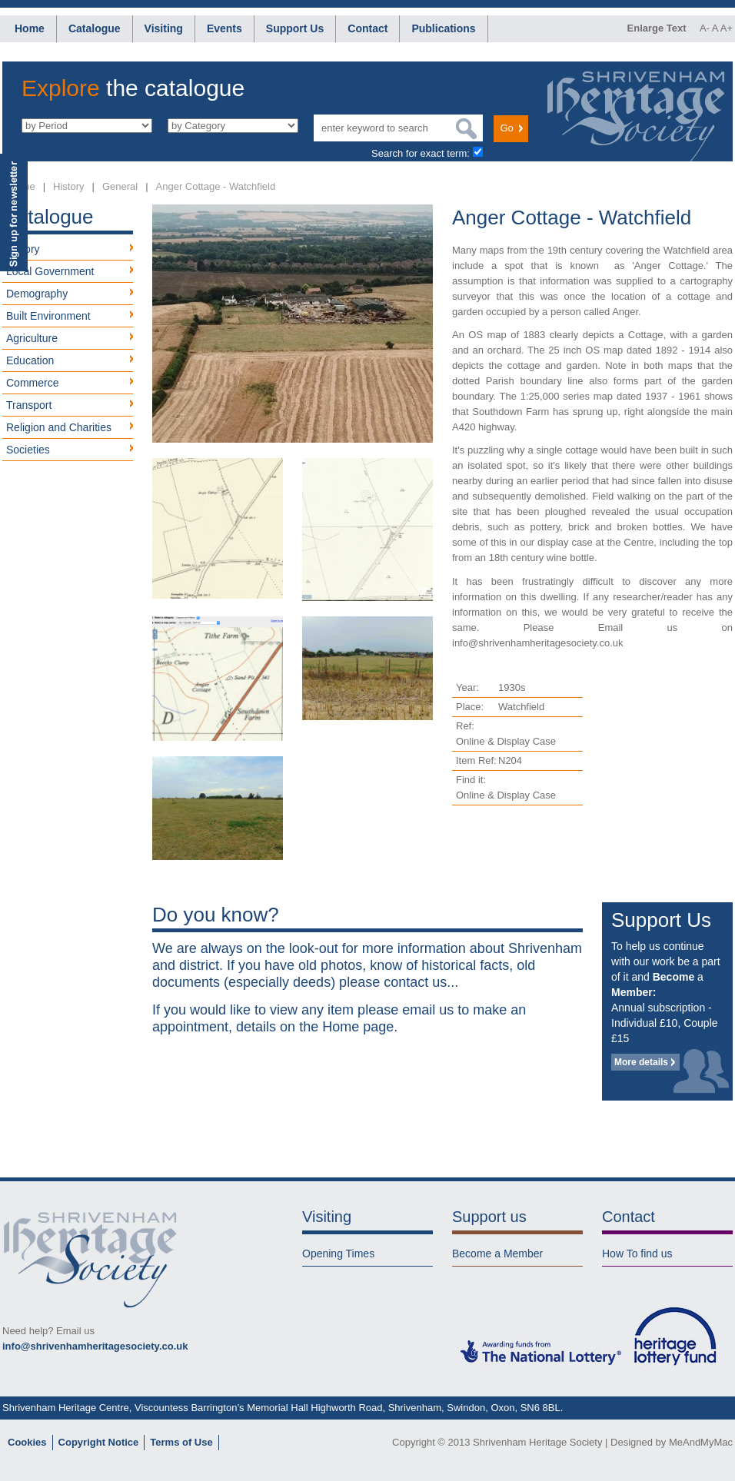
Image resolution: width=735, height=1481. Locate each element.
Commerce (32, 383)
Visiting (164, 28)
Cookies (27, 1442)
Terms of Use (181, 1442)
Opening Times (338, 1253)
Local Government (50, 271)
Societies (28, 449)
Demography (37, 293)
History (68, 186)
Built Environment (48, 316)
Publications (443, 28)
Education (30, 360)
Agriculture (32, 338)
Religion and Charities (58, 427)
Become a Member (497, 1253)
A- (705, 28)
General (120, 186)
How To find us (637, 1253)
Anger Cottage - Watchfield (216, 186)
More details (641, 1062)
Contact (367, 28)
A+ (726, 28)
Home (30, 28)
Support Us (295, 28)
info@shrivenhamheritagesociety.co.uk (95, 1346)
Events (224, 28)
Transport (29, 405)
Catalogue (94, 28)
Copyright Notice (98, 1442)
